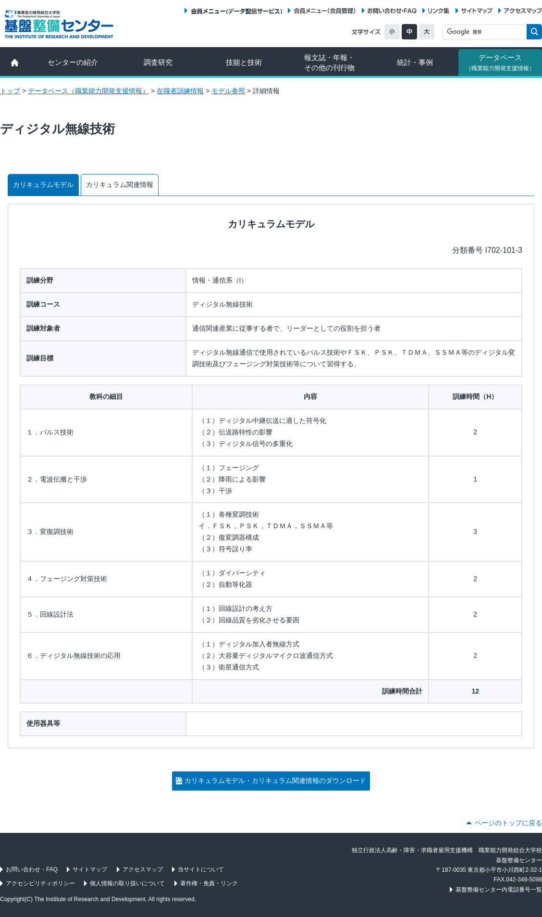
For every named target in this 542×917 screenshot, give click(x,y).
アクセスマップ (523, 11)
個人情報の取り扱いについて (127, 883)
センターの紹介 (73, 62)
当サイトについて (201, 869)
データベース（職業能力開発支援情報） (88, 91)
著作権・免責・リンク (209, 883)
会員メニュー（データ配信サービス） (236, 11)
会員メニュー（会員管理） (325, 11)
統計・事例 (415, 62)
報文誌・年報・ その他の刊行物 (329, 62)
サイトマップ (477, 11)
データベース (500, 62)
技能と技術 (244, 62)
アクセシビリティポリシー (40, 883)
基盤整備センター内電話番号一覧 (499, 889)
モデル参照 (228, 91)
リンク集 (438, 11)
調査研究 (158, 62)
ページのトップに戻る (508, 823)
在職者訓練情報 (180, 91)
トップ (10, 91)
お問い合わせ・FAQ (392, 11)
